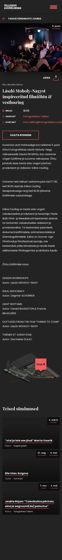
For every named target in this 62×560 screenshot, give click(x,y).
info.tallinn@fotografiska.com (42, 122)
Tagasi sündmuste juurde (21, 18)
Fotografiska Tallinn (36, 116)
